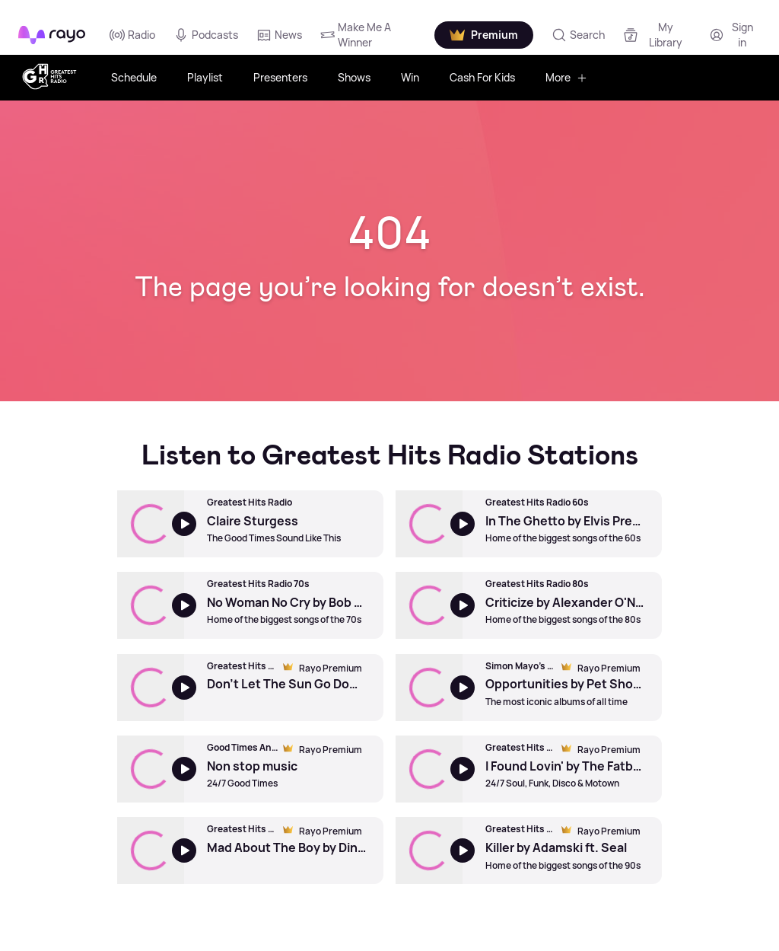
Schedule (134, 77)
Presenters (280, 77)
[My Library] (657, 34)
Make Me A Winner (355, 34)
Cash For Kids (482, 77)
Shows (354, 77)
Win (410, 77)
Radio (132, 35)
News (279, 35)
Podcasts (205, 35)
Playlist (205, 77)
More (566, 77)
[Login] (733, 34)
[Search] (578, 35)
